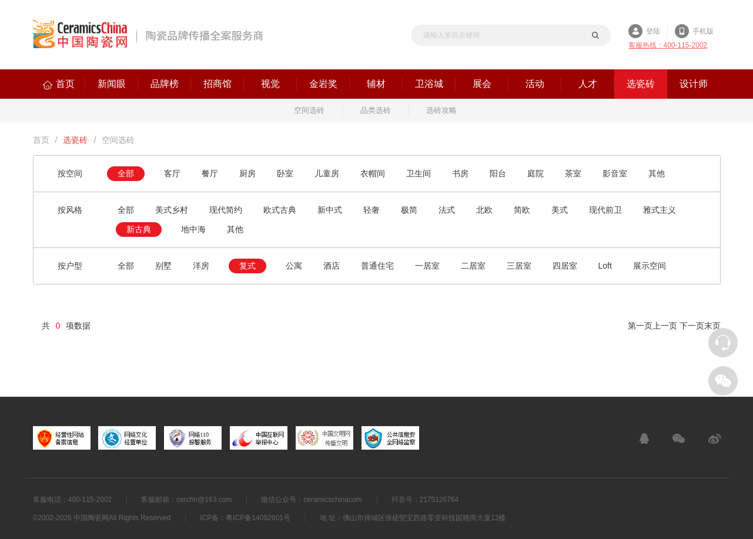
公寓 (294, 265)
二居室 (473, 265)
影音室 (615, 173)
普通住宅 (377, 265)
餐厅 (210, 173)
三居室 (519, 265)
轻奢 (371, 210)
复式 (247, 265)
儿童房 (326, 173)
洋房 (201, 265)
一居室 (427, 265)
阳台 (498, 173)
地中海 (193, 229)
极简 (409, 210)
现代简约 (225, 210)
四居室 (565, 265)
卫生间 (418, 173)
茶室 (573, 173)
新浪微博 (714, 438)
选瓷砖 (75, 140)
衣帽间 (372, 173)
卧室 (285, 173)
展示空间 (649, 265)
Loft (605, 265)
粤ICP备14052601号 (258, 518)
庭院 (535, 173)
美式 (559, 210)
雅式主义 (659, 210)
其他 (656, 173)
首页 (41, 140)
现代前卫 (605, 210)
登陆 (653, 31)
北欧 (484, 210)
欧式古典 (279, 210)
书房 (460, 173)
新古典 (138, 229)
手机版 (703, 31)
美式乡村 (171, 210)
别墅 (163, 265)
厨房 (247, 173)
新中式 (329, 210)
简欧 (522, 210)
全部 (126, 173)
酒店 (331, 265)
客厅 (172, 173)
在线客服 (644, 438)
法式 (447, 210)
